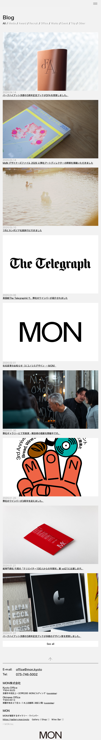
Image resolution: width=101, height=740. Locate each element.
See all (50, 643)
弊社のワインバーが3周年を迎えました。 (23, 500)
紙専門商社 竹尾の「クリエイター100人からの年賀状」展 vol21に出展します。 (43, 568)
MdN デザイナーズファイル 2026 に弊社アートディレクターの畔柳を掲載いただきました (48, 162)
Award (22, 23)
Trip (73, 23)
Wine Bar (58, 719)
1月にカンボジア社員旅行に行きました (22, 230)
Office (44, 23)
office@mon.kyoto (29, 669)
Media (12, 23)
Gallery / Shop (40, 719)
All (4, 23)
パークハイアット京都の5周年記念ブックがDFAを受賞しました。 (35, 95)
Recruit (33, 23)
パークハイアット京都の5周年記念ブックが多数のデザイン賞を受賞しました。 (42, 636)
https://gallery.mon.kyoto (16, 719)
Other (82, 23)
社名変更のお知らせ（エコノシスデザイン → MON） (29, 365)
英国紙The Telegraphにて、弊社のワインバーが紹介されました (35, 298)
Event (64, 23)
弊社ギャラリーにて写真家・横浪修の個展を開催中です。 (31, 433)
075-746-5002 (27, 674)
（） (52, 693)
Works (54, 23)
